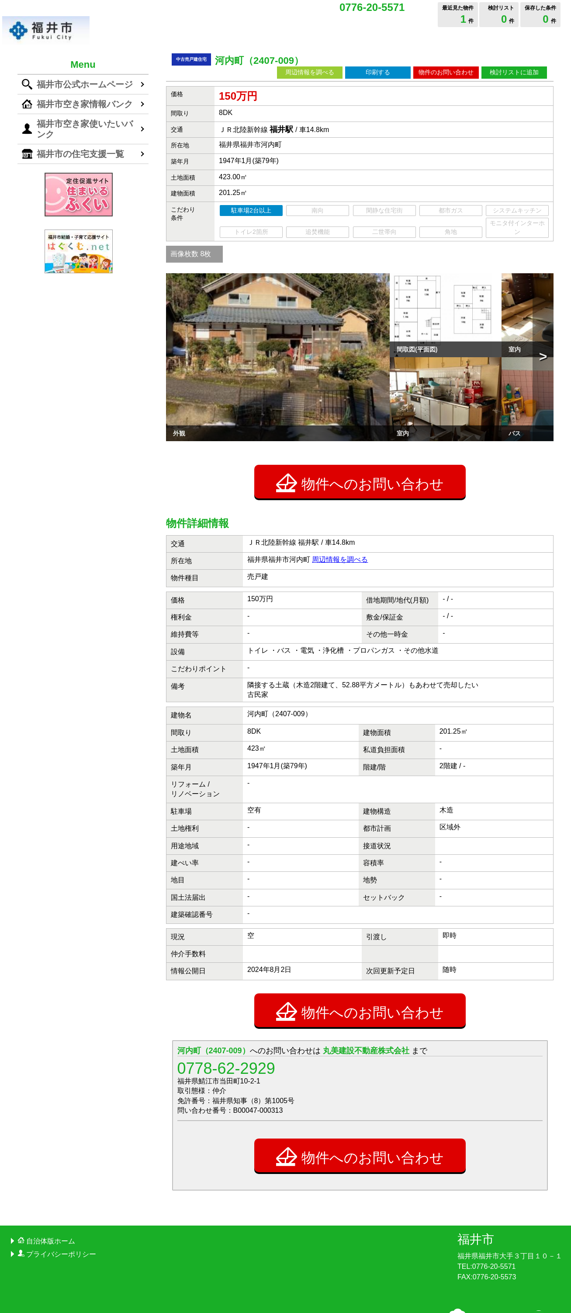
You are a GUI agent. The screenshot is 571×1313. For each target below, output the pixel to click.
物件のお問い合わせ (446, 72)
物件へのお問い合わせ (360, 419)
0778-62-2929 (226, 1005)
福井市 (475, 1176)
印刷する (378, 72)
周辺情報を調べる (309, 72)
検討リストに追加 (514, 72)
